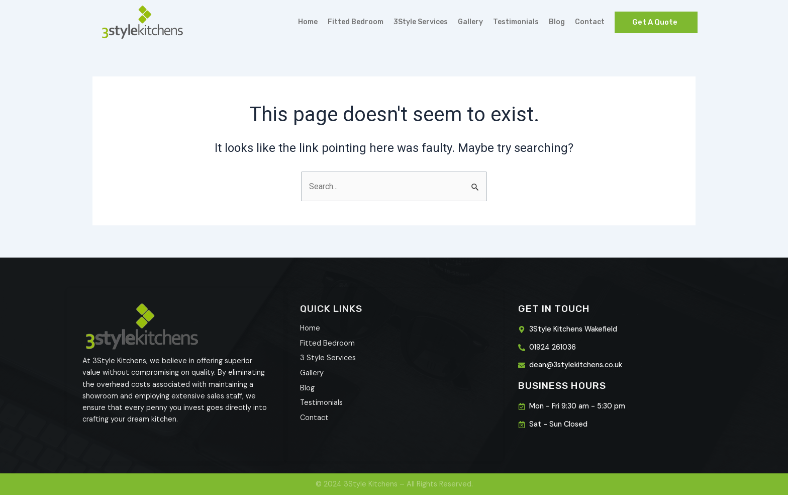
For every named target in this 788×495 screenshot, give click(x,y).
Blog (557, 22)
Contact (590, 22)
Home (308, 22)
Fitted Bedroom (355, 22)
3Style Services (420, 22)
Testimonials (516, 22)
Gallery (470, 22)
